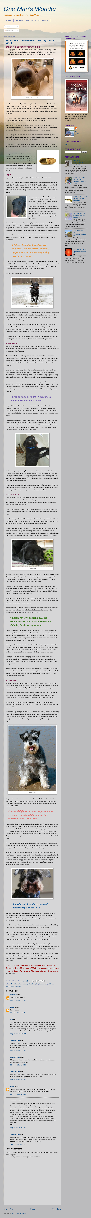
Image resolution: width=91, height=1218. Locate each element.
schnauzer (18, 986)
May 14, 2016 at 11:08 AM (18, 1034)
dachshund (32, 984)
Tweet (67, 144)
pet (13, 986)
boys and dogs (24, 984)
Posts (7, 27)
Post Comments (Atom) (19, 1214)
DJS (11, 1019)
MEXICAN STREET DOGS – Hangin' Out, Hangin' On (80, 162)
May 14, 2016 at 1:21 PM (18, 1094)
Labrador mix (43, 984)
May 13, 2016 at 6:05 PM (18, 1000)
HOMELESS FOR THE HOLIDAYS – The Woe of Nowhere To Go (79, 180)
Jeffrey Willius (15, 1040)
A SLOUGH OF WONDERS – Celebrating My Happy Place (80, 233)
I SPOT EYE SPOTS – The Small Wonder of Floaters (80, 251)
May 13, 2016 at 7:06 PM (18, 1013)
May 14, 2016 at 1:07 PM (18, 1050)
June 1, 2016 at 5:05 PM (17, 1144)
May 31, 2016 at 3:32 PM (18, 1127)
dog (37, 984)
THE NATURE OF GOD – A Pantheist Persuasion (79, 215)
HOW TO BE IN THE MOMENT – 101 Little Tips (80, 198)
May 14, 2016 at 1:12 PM (18, 1079)
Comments (9, 30)
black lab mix (15, 984)
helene (12, 1007)
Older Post (56, 1209)
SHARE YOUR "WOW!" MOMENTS (32, 20)
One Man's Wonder (30, 8)
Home (8, 20)
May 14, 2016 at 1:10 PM (18, 1065)
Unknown (13, 994)
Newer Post (8, 1209)
